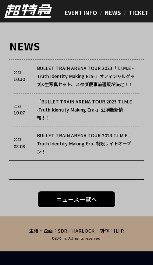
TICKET (139, 13)
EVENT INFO (81, 13)
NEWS (113, 13)
